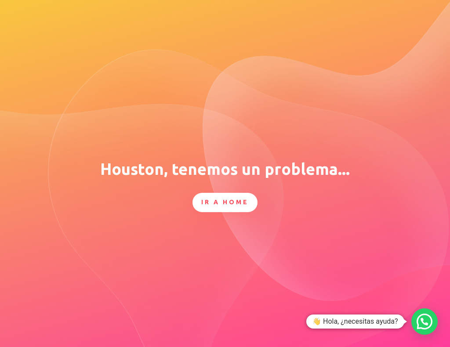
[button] (424, 321)
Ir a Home (225, 202)
